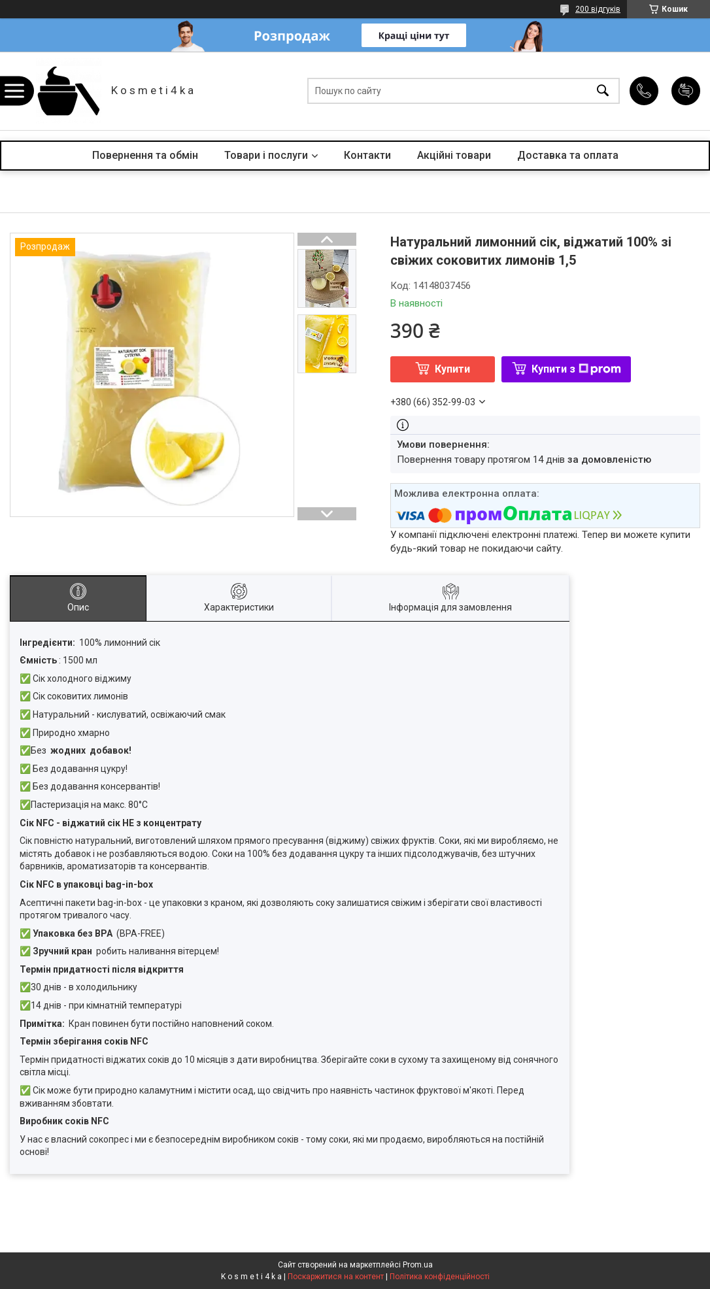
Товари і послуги (266, 155)
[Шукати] (602, 91)
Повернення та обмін (145, 155)
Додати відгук (685, 90)
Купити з (576, 369)
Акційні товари (454, 155)
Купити (452, 369)
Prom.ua (418, 1264)
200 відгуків (597, 9)
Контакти (367, 155)
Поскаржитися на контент (336, 1276)
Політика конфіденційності (440, 1276)
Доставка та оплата (567, 155)
